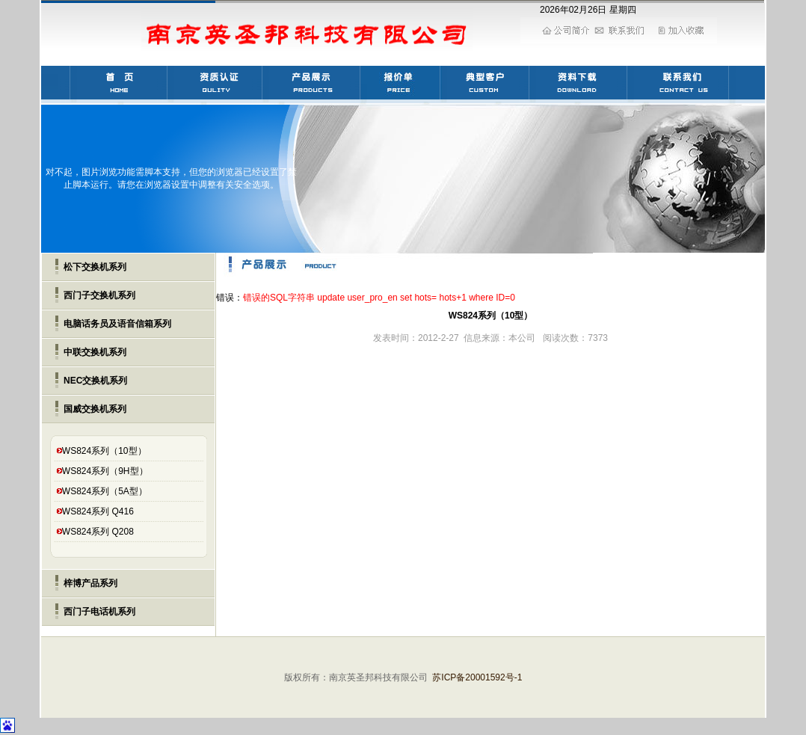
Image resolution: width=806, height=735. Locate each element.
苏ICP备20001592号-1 (477, 677)
